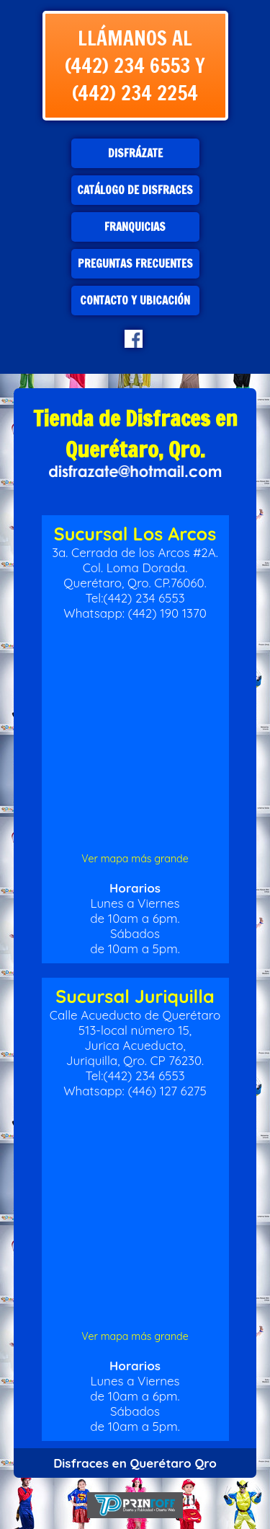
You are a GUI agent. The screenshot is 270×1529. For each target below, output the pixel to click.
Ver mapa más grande (134, 858)
